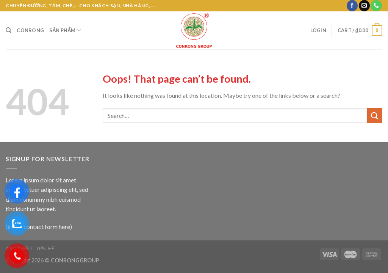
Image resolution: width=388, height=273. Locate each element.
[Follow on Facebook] (352, 5)
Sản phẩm (65, 30)
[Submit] (374, 115)
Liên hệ (46, 248)
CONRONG (30, 30)
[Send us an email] (364, 5)
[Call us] (376, 5)
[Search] (8, 30)
